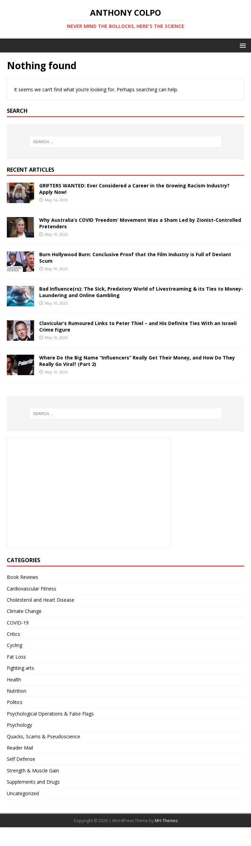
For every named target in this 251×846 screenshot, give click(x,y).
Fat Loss (16, 656)
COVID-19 (18, 622)
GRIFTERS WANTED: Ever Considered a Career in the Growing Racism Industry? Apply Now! (134, 188)
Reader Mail (20, 747)
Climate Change (24, 611)
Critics (13, 634)
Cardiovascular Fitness (31, 588)
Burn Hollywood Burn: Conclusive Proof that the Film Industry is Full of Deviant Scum (135, 257)
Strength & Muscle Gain (33, 770)
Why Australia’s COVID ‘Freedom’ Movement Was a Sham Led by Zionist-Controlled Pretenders (140, 223)
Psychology (19, 725)
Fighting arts (20, 668)
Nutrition (16, 691)
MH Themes (166, 821)
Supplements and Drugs (33, 782)
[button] (241, 45)
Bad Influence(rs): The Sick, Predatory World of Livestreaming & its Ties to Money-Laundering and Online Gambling (141, 292)
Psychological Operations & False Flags (50, 713)
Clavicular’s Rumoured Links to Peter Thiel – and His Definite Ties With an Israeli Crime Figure (138, 326)
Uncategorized (23, 793)
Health (14, 679)
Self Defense (21, 759)
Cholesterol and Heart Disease (40, 600)
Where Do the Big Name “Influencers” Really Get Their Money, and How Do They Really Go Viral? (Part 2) (137, 360)
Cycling (14, 645)
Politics (15, 702)
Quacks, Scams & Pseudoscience (43, 736)
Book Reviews (22, 577)
